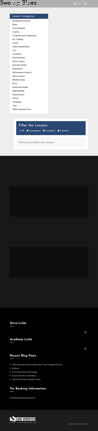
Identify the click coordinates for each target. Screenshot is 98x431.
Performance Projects (22, 72)
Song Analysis (18, 94)
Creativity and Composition (24, 35)
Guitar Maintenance (21, 46)
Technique (16, 102)
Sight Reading (18, 90)
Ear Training (17, 39)
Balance (15, 368)
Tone (14, 105)
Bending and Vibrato (21, 20)
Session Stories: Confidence (24, 375)
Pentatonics (17, 68)
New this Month (19, 65)
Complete (50, 130)
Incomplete (35, 130)
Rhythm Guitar (18, 79)
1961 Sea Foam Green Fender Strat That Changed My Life (37, 364)
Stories (15, 98)
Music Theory (18, 61)
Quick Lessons (18, 76)
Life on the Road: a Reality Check (26, 379)
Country (16, 32)
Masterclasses (18, 57)
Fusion (15, 43)
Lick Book (16, 54)
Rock (14, 83)
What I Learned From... (22, 109)
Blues (14, 24)
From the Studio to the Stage (24, 372)
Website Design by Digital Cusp (78, 424)
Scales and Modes (20, 87)
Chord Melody (18, 28)
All (23, 130)
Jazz (14, 50)
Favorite (64, 130)
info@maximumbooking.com (22, 397)
